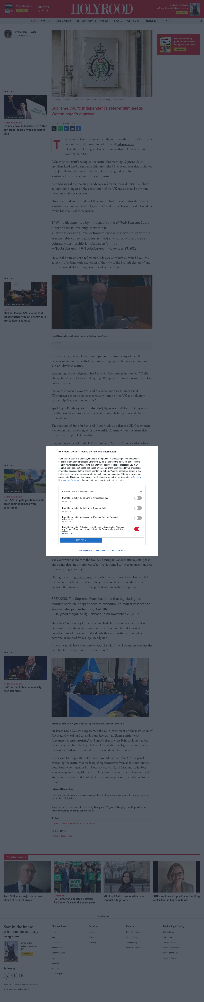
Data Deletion (85, 550)
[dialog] (102, 501)
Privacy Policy (118, 550)
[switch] (138, 498)
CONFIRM (81, 540)
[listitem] (102, 491)
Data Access (101, 550)
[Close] (152, 452)
